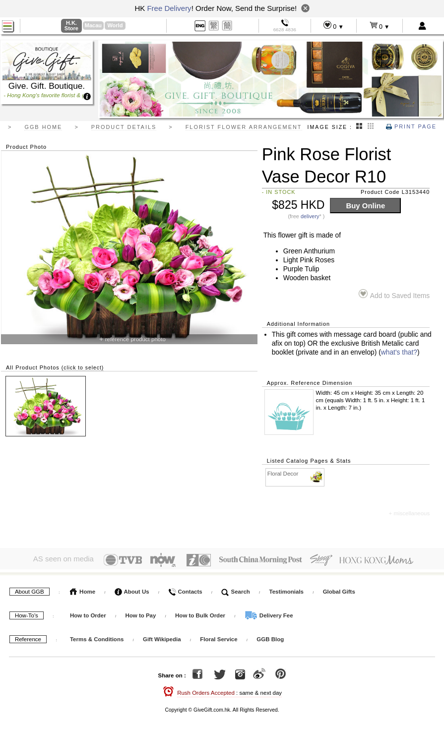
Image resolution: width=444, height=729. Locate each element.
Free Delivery (169, 8)
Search (235, 590)
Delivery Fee (269, 613)
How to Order (88, 613)
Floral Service (218, 637)
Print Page (411, 126)
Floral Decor (295, 474)
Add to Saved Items (394, 294)
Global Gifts (339, 590)
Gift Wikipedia (162, 637)
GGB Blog (270, 637)
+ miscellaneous (409, 513)
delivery (310, 216)
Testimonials (286, 590)
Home (82, 590)
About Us (132, 590)
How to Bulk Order (201, 613)
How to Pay (141, 613)
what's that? (399, 352)
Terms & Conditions (97, 637)
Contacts (185, 590)
